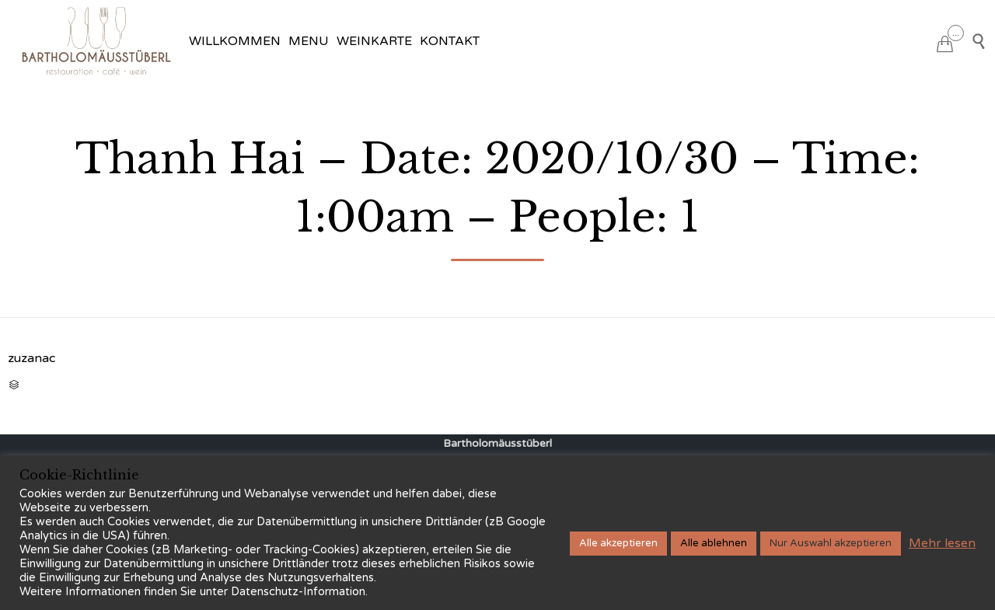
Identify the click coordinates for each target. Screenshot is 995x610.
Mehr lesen (942, 543)
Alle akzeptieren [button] (618, 543)
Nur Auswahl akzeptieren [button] (831, 543)
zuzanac (31, 358)
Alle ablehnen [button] (713, 543)
